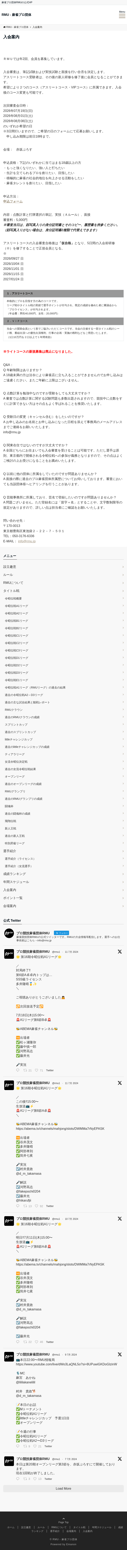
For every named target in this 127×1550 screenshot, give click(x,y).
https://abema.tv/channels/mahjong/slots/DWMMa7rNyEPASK (60, 1128)
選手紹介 (9, 851)
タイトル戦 (11, 590)
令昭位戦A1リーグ (16, 605)
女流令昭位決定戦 (16, 761)
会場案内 (9, 906)
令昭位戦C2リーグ (16, 643)
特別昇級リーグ (15, 843)
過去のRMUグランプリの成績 (23, 798)
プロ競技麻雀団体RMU (32, 951)
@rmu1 (56, 952)
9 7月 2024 (71, 1354)
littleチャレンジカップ (19, 739)
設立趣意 (9, 566)
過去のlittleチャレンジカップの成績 (27, 746)
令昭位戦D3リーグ (16, 672)
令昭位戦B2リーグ (16, 628)
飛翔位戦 (10, 821)
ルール (8, 574)
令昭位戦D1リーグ (16, 657)
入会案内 (9, 890)
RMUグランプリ (15, 791)
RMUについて (13, 582)
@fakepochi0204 (28, 1191)
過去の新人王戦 (15, 835)
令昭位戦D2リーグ (16, 665)
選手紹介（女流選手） (19, 866)
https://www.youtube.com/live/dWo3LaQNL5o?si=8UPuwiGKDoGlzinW (66, 1364)
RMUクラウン (14, 709)
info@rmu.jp (27, 541)
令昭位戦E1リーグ (16, 680)
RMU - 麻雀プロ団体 (16, 14)
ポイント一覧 (13, 898)
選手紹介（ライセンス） (20, 858)
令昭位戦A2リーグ (16, 613)
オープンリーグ (15, 776)
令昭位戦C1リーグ (16, 635)
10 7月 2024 (71, 1219)
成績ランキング (14, 874)
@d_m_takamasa (28, 1173)
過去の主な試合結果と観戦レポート (27, 702)
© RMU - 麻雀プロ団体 (63, 1539)
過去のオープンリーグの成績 (23, 784)
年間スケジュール (16, 882)
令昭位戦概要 (13, 598)
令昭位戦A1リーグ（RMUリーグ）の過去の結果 (35, 687)
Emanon (71, 1544)
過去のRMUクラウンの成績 (22, 717)
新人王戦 (10, 828)
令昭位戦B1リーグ (16, 620)
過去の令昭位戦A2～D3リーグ (24, 695)
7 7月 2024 (71, 1459)
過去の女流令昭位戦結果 (20, 769)
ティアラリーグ (15, 754)
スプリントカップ (16, 724)
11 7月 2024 (71, 952)
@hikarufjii (23, 1200)
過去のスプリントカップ (20, 732)
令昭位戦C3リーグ (16, 650)
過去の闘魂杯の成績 (17, 813)
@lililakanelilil (25, 1382)
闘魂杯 (9, 806)
